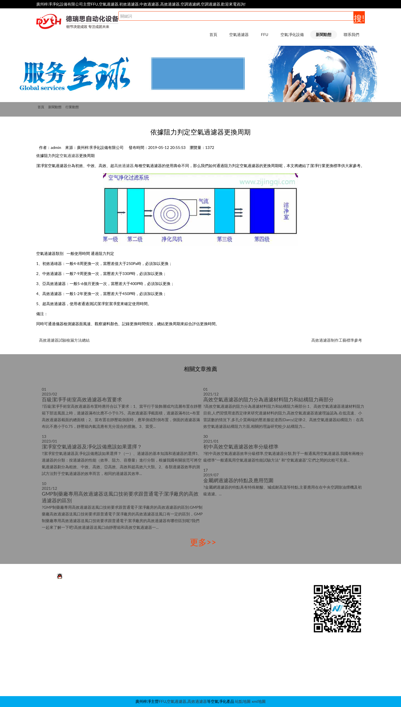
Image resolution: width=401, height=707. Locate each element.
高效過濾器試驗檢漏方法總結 (64, 340)
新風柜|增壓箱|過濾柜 (191, 662)
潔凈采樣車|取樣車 (189, 671)
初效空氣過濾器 (57, 612)
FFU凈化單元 (114, 595)
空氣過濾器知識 (253, 612)
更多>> (203, 542)
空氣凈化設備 (292, 34)
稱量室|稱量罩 (185, 654)
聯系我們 (351, 34)
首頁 (213, 34)
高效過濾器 (124, 165)
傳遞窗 (179, 645)
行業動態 (72, 107)
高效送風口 (183, 629)
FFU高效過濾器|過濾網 (123, 604)
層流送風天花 (185, 620)
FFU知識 (247, 604)
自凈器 (179, 679)
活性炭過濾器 (55, 595)
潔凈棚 (179, 612)
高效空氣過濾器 (57, 620)
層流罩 (179, 637)
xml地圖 (259, 701)
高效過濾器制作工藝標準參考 (336, 340)
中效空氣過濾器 (57, 604)
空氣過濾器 (239, 34)
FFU (264, 34)
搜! (359, 18)
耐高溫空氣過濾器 (59, 629)
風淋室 (179, 595)
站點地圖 (243, 701)
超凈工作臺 (183, 604)
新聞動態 (323, 34)
